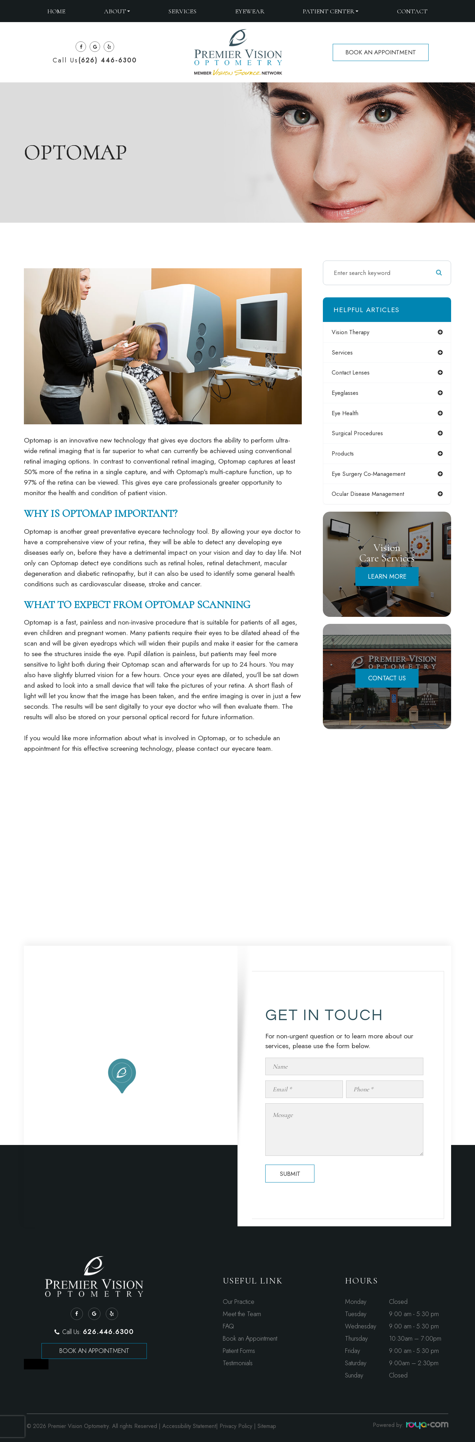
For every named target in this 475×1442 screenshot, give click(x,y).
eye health (348, 414)
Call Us (95, 60)
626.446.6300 (108, 1331)
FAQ (228, 1326)
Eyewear (250, 11)
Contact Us (387, 681)
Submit (290, 1174)
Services (182, 11)
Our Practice (238, 1301)
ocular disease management (371, 497)
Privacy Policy (236, 1426)
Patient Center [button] (330, 11)
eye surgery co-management (372, 476)
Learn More (387, 580)
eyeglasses (348, 394)
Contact (412, 11)
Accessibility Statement (189, 1426)
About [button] (117, 11)
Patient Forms (239, 1350)
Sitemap (267, 1426)
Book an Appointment (94, 1350)
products (345, 455)
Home (56, 11)
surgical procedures (360, 435)
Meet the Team (242, 1314)
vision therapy (353, 332)
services (345, 352)
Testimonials (238, 1363)
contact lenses (353, 373)
